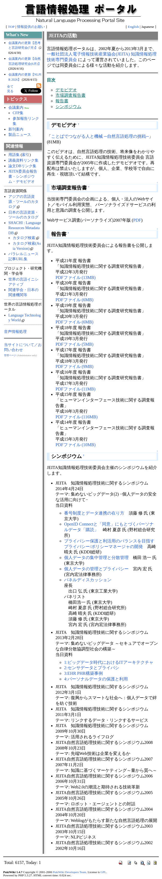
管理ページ (10, 355)
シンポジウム (68, 106)
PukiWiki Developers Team (69, 872)
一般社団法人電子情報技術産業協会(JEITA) (88, 54)
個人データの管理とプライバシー (96, 569)
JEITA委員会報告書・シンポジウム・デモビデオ (22, 176)
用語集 (14, 154)
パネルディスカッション (87, 580)
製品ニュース (19, 134)
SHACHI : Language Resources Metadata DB (24, 228)
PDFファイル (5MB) (74, 344)
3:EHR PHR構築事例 (83, 673)
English (133, 27)
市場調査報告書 (70, 95)
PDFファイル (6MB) (74, 299)
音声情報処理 (15, 331)
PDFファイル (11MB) (75, 389)
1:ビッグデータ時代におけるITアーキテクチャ (108, 662)
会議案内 (15, 107)
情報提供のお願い (31, 27)
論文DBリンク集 (22, 166)
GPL (103, 872)
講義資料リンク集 (23, 160)
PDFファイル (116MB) (76, 417)
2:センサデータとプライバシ (91, 667)
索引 (25, 154)
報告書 (61, 101)
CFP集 (18, 113)
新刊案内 (15, 129)
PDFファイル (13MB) (75, 277)
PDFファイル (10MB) (75, 444)
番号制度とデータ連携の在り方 (94, 513)
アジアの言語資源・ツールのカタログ (23, 201)
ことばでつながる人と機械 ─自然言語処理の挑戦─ (100, 136)
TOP (11, 27)
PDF (137, 220)
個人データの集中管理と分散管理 (96, 557)
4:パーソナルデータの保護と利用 (96, 679)
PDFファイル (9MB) (74, 366)
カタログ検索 (26, 238)
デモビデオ (66, 90)
